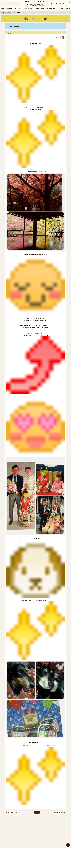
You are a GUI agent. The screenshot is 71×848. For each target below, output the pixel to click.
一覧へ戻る (37, 812)
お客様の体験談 (40, 8)
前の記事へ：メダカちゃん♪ (14, 812)
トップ (2, 12)
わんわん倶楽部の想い (6, 8)
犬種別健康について (65, 8)
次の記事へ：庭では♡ (58, 812)
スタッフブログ (8, 12)
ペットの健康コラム (52, 8)
